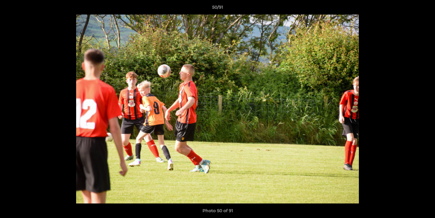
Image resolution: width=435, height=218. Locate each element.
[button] (424, 9)
